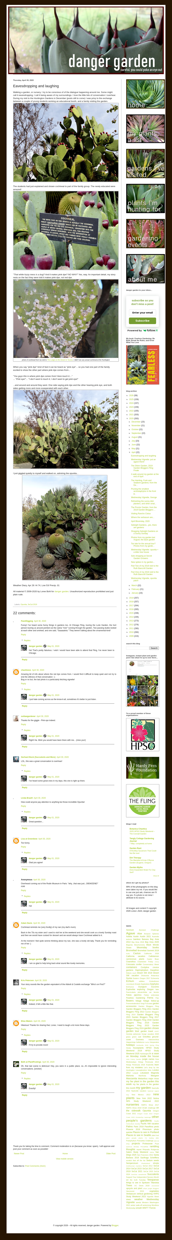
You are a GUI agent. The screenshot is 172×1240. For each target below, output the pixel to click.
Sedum (149, 1160)
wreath (139, 1208)
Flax (157, 998)
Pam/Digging (27, 621)
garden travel (147, 1031)
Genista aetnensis (133, 1034)
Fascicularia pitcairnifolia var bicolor (142, 992)
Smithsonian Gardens (134, 1166)
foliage (138, 1001)
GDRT (156, 1031)
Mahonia (130, 1076)
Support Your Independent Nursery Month (142, 1177)
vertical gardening (145, 1194)
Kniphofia (149, 1065)
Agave (130, 933)
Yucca (152, 1208)
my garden (143, 1087)
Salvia (152, 1152)
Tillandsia (155, 1183)
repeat (139, 1149)
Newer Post (19, 1153)
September (137, 433)
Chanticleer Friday (145, 962)
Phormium (147, 1129)
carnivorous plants (135, 959)
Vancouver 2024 (135, 1191)
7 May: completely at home (141, 844)
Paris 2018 (139, 1126)
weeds (138, 1202)
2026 (131, 395)
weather (138, 1199)
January (135, 593)
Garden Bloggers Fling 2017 (145, 1017)
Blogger (115, 1225)
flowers (130, 1000)
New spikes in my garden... (143, 562)
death (134, 973)
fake (157, 989)
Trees (129, 1185)
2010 (131, 632)
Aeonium (130, 930)
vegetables (154, 1191)
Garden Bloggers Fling (148, 1006)
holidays (130, 1045)
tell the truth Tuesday (136, 1180)
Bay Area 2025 (152, 942)
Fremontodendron (133, 1003)
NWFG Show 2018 (133, 1108)
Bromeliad (131, 950)
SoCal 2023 (148, 1171)
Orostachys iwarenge (143, 1117)
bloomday (142, 947)
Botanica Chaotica (138, 829)
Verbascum (131, 1194)
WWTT (145, 1208)
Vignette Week (153, 1197)
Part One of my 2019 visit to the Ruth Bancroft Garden (145, 573)
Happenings (131, 1042)
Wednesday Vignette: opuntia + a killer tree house (144, 551)
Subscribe (142, 320)
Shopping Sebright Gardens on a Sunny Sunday (144, 532)
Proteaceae (148, 1143)
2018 (131, 601)
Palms (129, 1126)
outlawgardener (28, 716)
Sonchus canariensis (138, 1174)
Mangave (155, 1076)
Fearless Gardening (135, 998)
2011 (131, 628)
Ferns (150, 997)
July (134, 441)
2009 (131, 636)
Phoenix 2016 (133, 1129)
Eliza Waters (26, 1021)
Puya (157, 1144)
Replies (27, 640)
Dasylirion (154, 970)
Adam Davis (26, 923)
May (134, 448)
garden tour (132, 1031)
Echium (130, 981)
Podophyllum (131, 1141)
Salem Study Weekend (137, 1152)
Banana (145, 939)
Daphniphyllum (141, 970)
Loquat (135, 1073)
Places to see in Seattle (138, 1135)
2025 (131, 399)
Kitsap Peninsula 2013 (148, 1062)
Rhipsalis (146, 1149)
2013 (131, 621)
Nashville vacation (138, 1091)
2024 (131, 403)
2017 (131, 605)
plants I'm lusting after (149, 1138)
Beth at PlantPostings (31, 1062)
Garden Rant (135, 848)
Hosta (128, 1048)
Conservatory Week (151, 964)
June (134, 444)
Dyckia (129, 978)
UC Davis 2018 (141, 1186)
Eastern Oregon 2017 (141, 978)
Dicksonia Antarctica (150, 976)
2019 (131, 598)
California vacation (135, 956)
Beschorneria (139, 945)
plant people (131, 1138)
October (135, 429)
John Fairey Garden (133, 1059)
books (156, 947)
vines (128, 1199)
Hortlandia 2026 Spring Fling (147, 1045)
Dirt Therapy (135, 858)
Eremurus (130, 987)
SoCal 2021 (137, 1171)
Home (65, 1153)
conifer (139, 964)
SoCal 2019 (32, 604)
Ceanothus (131, 962)
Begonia (129, 945)
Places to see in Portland (146, 1132)
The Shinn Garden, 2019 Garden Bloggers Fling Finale (142, 468)
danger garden (62, 591)
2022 (131, 411)
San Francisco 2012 (145, 1155)
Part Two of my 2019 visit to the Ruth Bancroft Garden (144, 567)
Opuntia (24, 604)
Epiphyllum (145, 984)
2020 (131, 418)
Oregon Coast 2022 (145, 1114)
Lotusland (144, 1073)
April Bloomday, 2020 (140, 521)
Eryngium (142, 987)
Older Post (110, 1153)
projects (136, 1143)
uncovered (155, 1186)
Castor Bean (153, 959)
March (135, 585)
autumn (129, 939)
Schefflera (154, 1158)
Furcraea (148, 1003)
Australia (155, 936)
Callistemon (154, 956)
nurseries (132, 1104)
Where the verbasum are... (142, 517)
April (134, 452)
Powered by (142, 330)
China (157, 962)
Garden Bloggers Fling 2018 (139, 1020)
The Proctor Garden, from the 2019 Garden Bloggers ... (144, 508)
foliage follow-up (151, 1001)
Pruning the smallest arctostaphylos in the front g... (143, 491)
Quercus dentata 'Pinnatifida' (137, 1147)
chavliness (26, 670)
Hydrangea (144, 1054)
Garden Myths (136, 867)
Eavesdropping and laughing (143, 456)
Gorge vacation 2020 (150, 1034)
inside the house (149, 1056)
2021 (131, 414)
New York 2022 (144, 1098)
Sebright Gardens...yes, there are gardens (144, 526)
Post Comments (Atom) (35, 1166)
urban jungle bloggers (151, 1188)
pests (156, 1126)
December (136, 422)
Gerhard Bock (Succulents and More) (38, 757)
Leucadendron (141, 1070)
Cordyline (145, 967)
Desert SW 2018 (144, 973)
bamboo (136, 939)
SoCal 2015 (136, 1168)
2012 (131, 625)
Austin (136, 936)
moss (156, 1078)
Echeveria (155, 978)
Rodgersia (155, 1149)
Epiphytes (154, 984)
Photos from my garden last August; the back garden (143, 538)
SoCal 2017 (147, 1168)
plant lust (155, 1135)
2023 (131, 407)
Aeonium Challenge (149, 930)
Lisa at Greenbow (29, 839)
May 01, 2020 (53, 646)
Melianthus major (145, 1078)
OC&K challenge (148, 1108)
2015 (131, 613)
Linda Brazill (27, 798)
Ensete (138, 984)
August (135, 437)
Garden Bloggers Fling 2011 (139, 1009)
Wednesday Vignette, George (144, 497)
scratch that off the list (135, 1160)
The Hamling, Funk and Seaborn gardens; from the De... (144, 482)
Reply (23, 634)
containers (131, 967)
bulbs (128, 953)
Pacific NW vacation (150, 1124)
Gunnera (140, 1039)
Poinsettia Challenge (145, 1141)
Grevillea (146, 1037)
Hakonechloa (154, 1040)
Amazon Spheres (151, 934)
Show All (156, 876)
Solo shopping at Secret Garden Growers (141, 557)
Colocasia (130, 964)
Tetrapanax (153, 1179)
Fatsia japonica (133, 995)
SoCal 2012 (148, 1166)
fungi (142, 1003)
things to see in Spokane (138, 1183)
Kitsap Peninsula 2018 (135, 1065)
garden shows (151, 1028)
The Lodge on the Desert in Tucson (60, 360)
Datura (128, 973)
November (136, 425)
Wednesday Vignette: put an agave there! (143, 460)
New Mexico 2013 (141, 1095)
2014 (131, 617)
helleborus (140, 1042)
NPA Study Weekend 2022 (142, 1101)
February (136, 589)
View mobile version (65, 1159)
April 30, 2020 (40, 621)
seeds (156, 1160)
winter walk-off (136, 1205)
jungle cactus (148, 1059)
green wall (136, 1037)
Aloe (139, 933)
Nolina (156, 1098)
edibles (141, 981)
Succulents (153, 1174)
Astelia (129, 936)
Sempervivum (132, 1163)
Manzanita (131, 1078)
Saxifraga (144, 1158)
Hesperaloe (154, 1042)
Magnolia (155, 1073)
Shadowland (145, 1163)
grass (128, 1037)
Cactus (137, 953)
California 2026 (151, 953)
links (150, 1070)
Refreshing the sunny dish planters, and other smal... (143, 502)
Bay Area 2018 (138, 942)
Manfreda (142, 1076)
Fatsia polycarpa (151, 995)
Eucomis (155, 987)
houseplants (138, 1048)
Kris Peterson (27, 980)
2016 (131, 609)
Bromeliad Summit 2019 (148, 950)
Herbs (147, 1042)
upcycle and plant (134, 1188)
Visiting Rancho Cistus (141, 513)
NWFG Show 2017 (150, 1105)
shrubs (156, 1163)
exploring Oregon (145, 989)
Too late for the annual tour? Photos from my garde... (143, 544)
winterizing (147, 1205)
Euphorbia (130, 989)
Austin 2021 (145, 936)
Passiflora (149, 1126)
